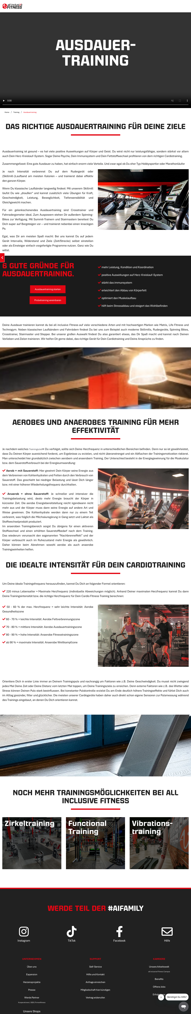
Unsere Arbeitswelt (159, 968)
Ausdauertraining (29, 112)
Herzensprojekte (32, 983)
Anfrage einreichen (95, 983)
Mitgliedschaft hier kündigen (95, 991)
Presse (32, 991)
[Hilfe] (167, 938)
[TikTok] (71, 938)
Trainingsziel (39, 451)
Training (16, 112)
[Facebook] (119, 938)
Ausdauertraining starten (48, 289)
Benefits (159, 980)
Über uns (31, 968)
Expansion (31, 976)
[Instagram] (24, 938)
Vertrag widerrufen (95, 999)
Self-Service (95, 968)
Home (7, 112)
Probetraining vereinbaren (48, 301)
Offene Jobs (159, 988)
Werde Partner (32, 999)
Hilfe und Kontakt (95, 976)
